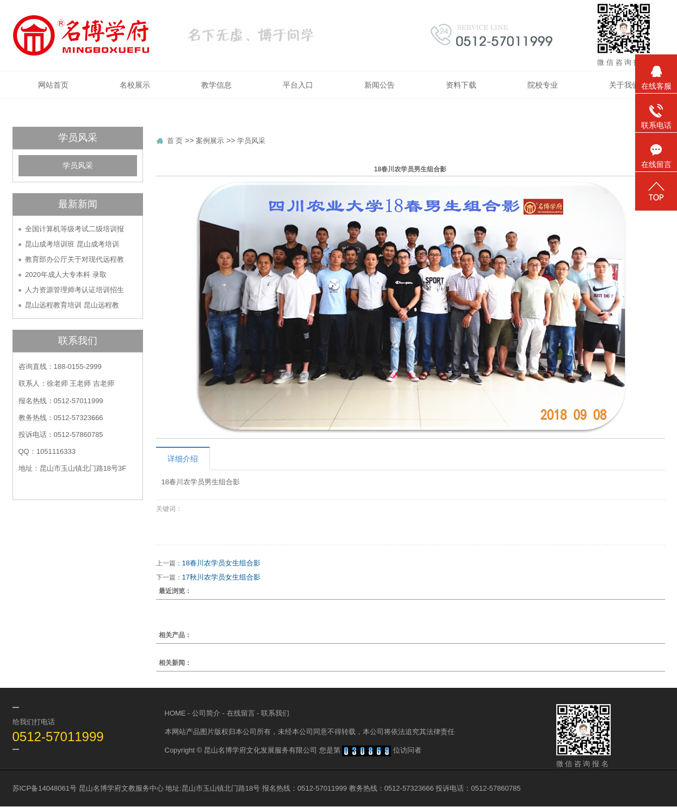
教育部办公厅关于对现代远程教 (74, 259)
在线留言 (241, 713)
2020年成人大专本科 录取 (66, 274)
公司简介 (206, 713)
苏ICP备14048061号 (45, 788)
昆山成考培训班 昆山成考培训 (72, 244)
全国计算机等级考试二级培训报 (74, 229)
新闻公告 (379, 85)
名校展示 (135, 85)
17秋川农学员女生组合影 (221, 577)
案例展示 (210, 141)
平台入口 (298, 85)
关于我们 (624, 85)
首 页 (175, 141)
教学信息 (216, 85)
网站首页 (53, 85)
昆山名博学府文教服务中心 (121, 788)
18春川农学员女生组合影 (221, 563)
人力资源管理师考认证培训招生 (74, 290)
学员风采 (78, 166)
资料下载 (461, 85)
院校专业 (542, 85)
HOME (175, 713)
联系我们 (275, 713)
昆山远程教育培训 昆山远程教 (72, 305)
